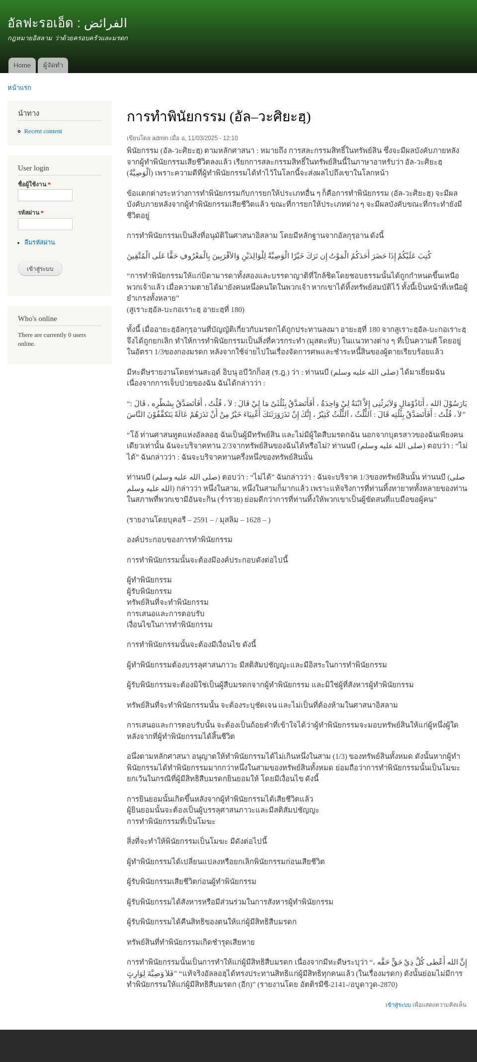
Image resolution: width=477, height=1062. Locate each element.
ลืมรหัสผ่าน (39, 242)
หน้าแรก (19, 87)
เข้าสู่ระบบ (398, 1005)
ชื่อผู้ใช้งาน (34, 184)
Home (22, 65)
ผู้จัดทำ (53, 65)
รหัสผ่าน (31, 212)
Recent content (43, 131)
